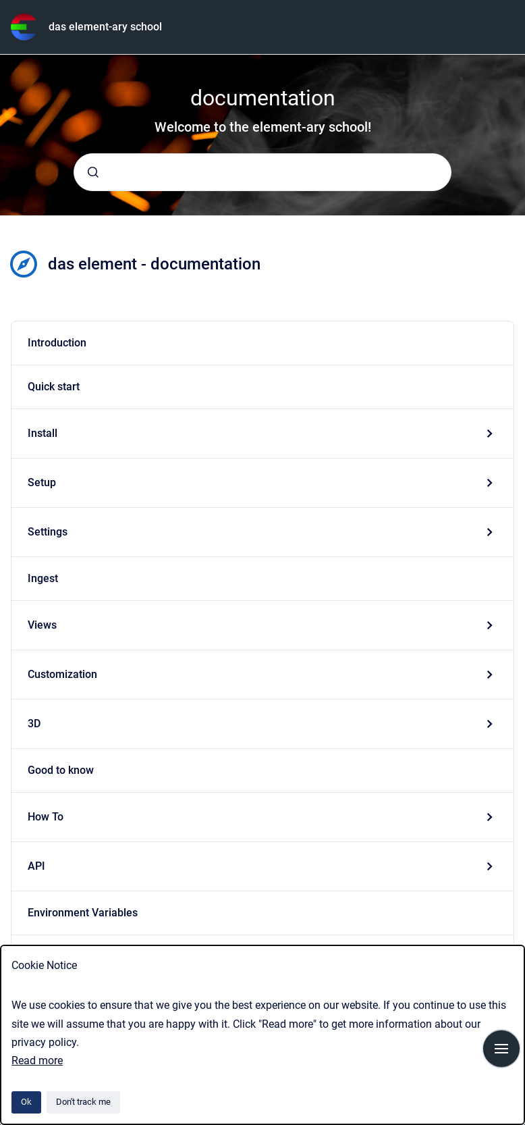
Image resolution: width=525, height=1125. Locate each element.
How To (45, 816)
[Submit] (93, 172)
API (36, 866)
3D (34, 723)
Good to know (61, 770)
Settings (47, 531)
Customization (62, 674)
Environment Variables (83, 912)
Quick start (54, 386)
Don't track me (83, 1102)
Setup (42, 482)
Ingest (43, 578)
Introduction (57, 342)
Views (42, 625)
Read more (37, 1060)
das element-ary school (105, 26)
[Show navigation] (501, 1048)
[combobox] (262, 172)
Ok (26, 1102)
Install (42, 433)
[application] (521, 1121)
